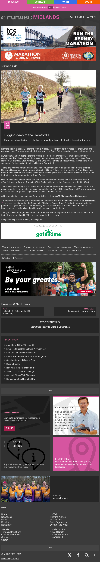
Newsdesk (6, 517)
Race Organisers (58, 522)
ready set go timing (34, 247)
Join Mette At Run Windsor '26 (20, 345)
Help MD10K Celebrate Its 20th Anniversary (22, 311)
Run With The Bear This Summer (21, 368)
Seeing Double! (13, 364)
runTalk (54, 514)
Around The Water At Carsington (21, 371)
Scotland (40, 2)
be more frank (55, 251)
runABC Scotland (58, 529)
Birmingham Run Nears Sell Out (20, 379)
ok (50, 7)
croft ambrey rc (83, 247)
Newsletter (6, 524)
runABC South (57, 537)
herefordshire (74, 251)
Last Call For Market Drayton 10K (21, 352)
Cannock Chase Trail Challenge (20, 375)
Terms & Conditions (11, 532)
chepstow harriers (34, 251)
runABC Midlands (59, 534)
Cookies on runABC (11, 534)
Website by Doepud (10, 558)
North (65, 2)
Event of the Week (59, 524)
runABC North (57, 532)
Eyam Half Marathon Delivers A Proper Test (26, 349)
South (88, 2)
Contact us (6, 537)
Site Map (5, 529)
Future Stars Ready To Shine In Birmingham (26, 356)
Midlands (13, 2)
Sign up (9, 428)
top (50, 391)
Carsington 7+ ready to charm (75, 310)
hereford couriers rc (59, 247)
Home (4, 514)
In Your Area (56, 519)
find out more (59, 7)
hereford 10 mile (11, 247)
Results (5, 522)
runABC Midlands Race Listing (67, 196)
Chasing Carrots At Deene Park (20, 360)
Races (4, 519)
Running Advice (58, 517)
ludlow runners (11, 251)
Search (4, 540)
